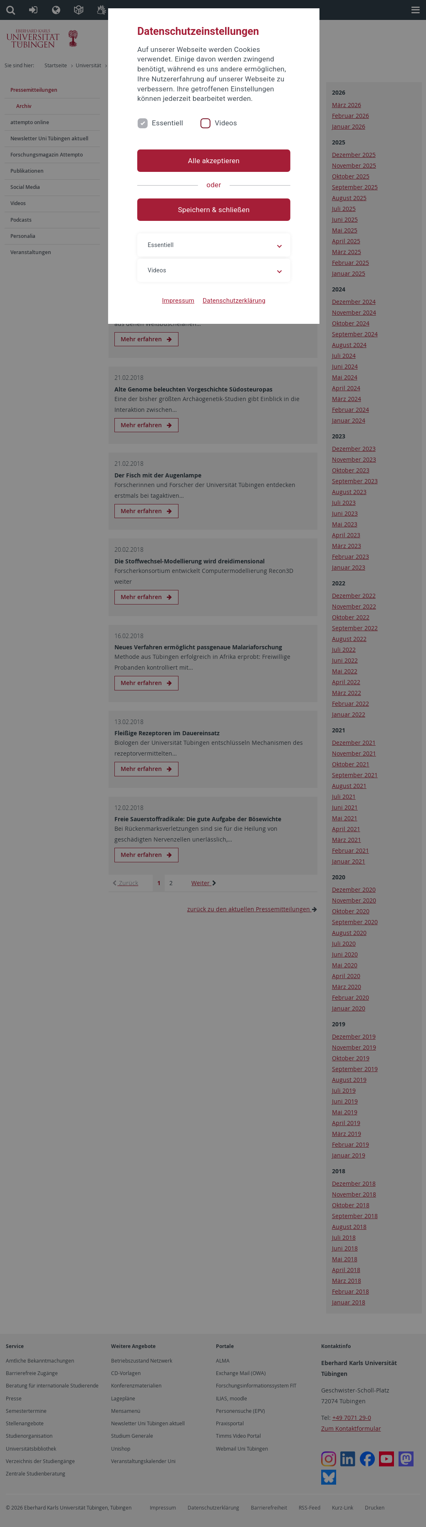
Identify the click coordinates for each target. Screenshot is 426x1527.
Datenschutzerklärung (233, 300)
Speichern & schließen (213, 210)
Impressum (177, 300)
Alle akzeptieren (213, 161)
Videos (226, 123)
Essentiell (167, 123)
